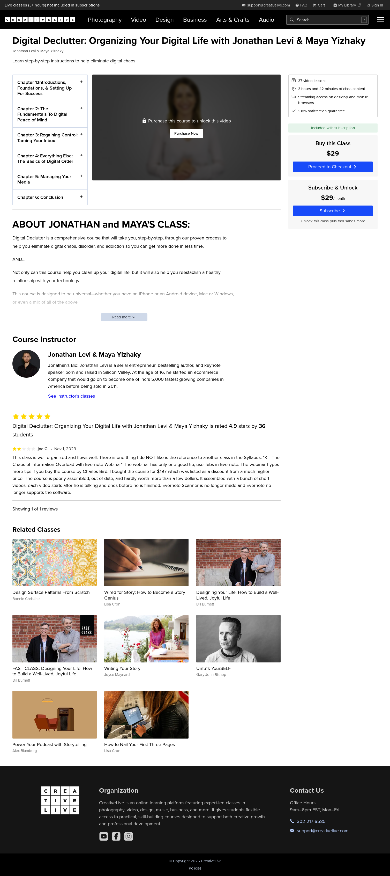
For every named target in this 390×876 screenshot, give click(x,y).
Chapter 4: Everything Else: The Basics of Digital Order (45, 158)
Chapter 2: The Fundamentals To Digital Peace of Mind (42, 114)
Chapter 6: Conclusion (40, 197)
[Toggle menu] (380, 19)
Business (195, 19)
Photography (105, 19)
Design (164, 19)
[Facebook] (116, 836)
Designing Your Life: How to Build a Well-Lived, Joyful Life (237, 595)
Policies (195, 868)
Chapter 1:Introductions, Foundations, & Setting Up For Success (44, 88)
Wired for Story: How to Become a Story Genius (144, 595)
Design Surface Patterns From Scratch (51, 592)
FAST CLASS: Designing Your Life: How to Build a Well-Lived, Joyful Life (52, 671)
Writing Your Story (122, 668)
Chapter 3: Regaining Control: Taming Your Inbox (47, 138)
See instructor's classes (71, 396)
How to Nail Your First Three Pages (139, 744)
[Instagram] (128, 836)
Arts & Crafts (233, 19)
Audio (266, 19)
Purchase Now (186, 133)
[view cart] (320, 5)
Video (138, 19)
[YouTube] (103, 836)
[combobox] (327, 19)
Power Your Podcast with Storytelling (49, 744)
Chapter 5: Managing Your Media (44, 179)
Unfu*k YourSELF (213, 668)
